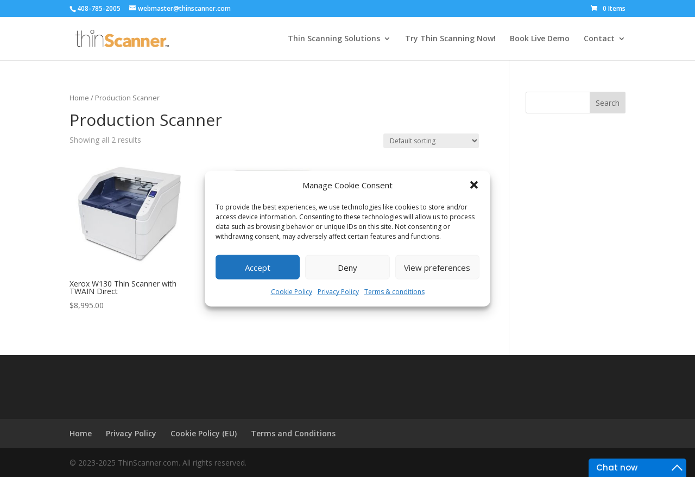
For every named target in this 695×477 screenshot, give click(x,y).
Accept (257, 267)
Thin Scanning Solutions (334, 39)
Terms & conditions (394, 291)
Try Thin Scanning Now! (450, 39)
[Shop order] (431, 140)
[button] (474, 185)
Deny (347, 267)
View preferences (437, 267)
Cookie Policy (291, 291)
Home (79, 98)
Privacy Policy (338, 291)
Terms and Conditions (293, 433)
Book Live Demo (540, 39)
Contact (599, 39)
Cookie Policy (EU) (203, 433)
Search (608, 103)
